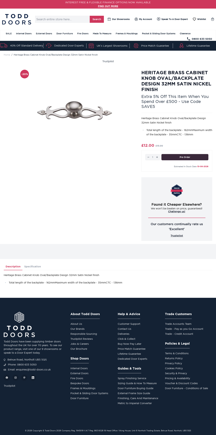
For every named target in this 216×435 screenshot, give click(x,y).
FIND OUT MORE (108, 6)
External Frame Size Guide (134, 393)
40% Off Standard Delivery (26, 45)
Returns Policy (174, 358)
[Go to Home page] (16, 19)
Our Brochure (78, 348)
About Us (76, 323)
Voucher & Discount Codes (181, 383)
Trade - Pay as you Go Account (184, 328)
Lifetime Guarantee (198, 45)
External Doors (44, 33)
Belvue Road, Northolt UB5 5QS (25, 359)
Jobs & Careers (79, 343)
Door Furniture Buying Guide (135, 388)
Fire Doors (82, 33)
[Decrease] (148, 157)
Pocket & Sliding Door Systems (158, 33)
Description (13, 266)
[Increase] (157, 157)
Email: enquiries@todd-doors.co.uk (27, 369)
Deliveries (123, 333)
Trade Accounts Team (178, 323)
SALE (9, 33)
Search (97, 19)
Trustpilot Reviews (81, 338)
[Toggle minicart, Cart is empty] (212, 19)
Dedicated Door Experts (69, 45)
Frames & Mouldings (127, 33)
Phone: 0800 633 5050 (20, 364)
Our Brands (77, 328)
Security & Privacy (176, 373)
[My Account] (143, 19)
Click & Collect (126, 338)
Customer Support (129, 323)
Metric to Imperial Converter (135, 403)
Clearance (185, 33)
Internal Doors (24, 33)
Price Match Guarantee (155, 45)
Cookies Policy (174, 368)
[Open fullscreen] (74, 110)
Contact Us (124, 328)
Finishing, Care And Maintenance (138, 398)
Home (7, 54)
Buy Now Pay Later (129, 343)
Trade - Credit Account (179, 333)
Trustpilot (108, 61)
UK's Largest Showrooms (112, 45)
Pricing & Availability (177, 378)
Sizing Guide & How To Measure (137, 383)
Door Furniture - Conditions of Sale (186, 388)
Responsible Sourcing (83, 333)
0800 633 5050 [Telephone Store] (199, 39)
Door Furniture (64, 33)
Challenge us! (176, 211)
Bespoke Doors (79, 383)
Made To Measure (102, 33)
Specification (32, 266)
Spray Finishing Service (132, 378)
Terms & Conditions (177, 353)
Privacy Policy (173, 363)
